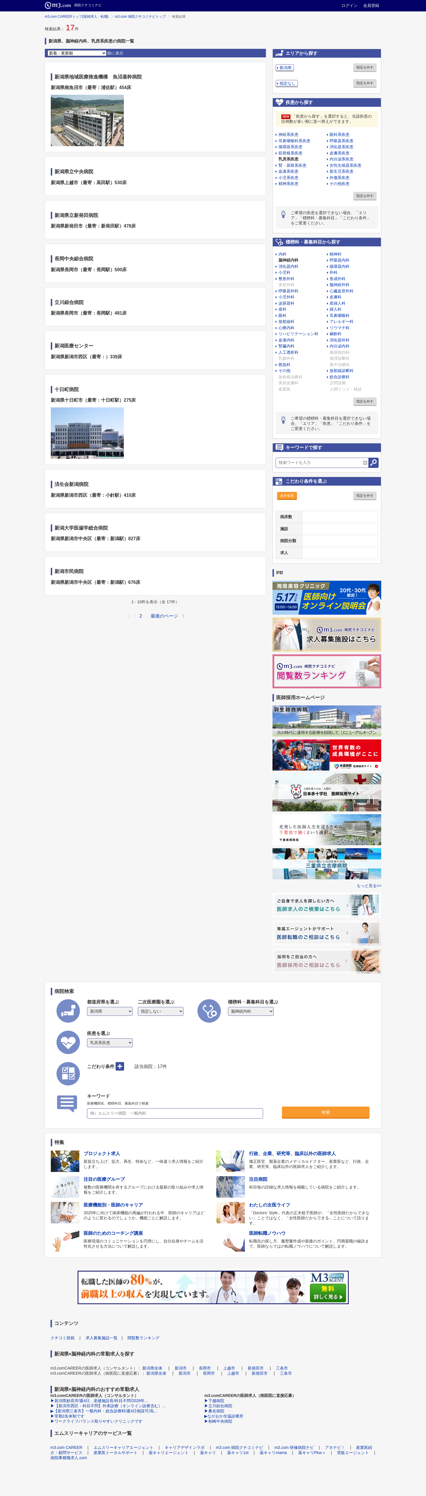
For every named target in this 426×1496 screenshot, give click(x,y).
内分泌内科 (340, 346)
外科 (334, 272)
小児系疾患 (288, 177)
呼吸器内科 (340, 260)
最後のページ (164, 616)
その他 (284, 370)
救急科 (284, 364)
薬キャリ (208, 1452)
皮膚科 (336, 297)
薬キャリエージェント (169, 1452)
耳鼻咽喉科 (340, 315)
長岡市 (205, 1368)
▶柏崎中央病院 (218, 1421)
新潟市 (181, 1368)
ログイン (350, 5)
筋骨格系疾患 (290, 153)
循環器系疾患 (290, 146)
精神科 (336, 254)
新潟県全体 (152, 1368)
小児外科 (286, 297)
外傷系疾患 (340, 177)
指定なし (288, 83)
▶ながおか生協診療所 (223, 1416)
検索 (326, 1112)
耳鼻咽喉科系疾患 (294, 140)
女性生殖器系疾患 (346, 165)
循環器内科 (340, 266)
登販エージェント (353, 1452)
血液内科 (286, 340)
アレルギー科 (342, 321)
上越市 (229, 1368)
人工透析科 (288, 352)
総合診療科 (340, 377)
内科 (282, 254)
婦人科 (336, 309)
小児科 (284, 272)
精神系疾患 (288, 183)
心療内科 (286, 327)
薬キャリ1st (238, 1452)
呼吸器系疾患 (342, 140)
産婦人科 (338, 303)
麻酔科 (336, 333)
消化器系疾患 (342, 146)
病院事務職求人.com (69, 1457)
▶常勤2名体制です (68, 1416)
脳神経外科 (340, 284)
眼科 (282, 315)
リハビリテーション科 (298, 333)
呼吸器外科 (288, 291)
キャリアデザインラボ (185, 1447)
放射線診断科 (342, 370)
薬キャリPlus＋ (312, 1452)
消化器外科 (340, 340)
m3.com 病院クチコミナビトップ (140, 17)
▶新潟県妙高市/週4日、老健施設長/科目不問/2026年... (99, 1400)
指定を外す (364, 67)
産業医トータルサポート (116, 1452)
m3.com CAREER (66, 1447)
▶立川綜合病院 (218, 1405)
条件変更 (287, 496)
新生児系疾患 (342, 171)
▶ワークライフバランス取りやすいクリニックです (96, 1421)
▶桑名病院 (214, 1411)
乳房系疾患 (288, 159)
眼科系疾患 (340, 134)
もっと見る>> (369, 885)
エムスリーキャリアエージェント (124, 1447)
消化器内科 (288, 266)
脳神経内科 (288, 260)
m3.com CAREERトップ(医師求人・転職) (77, 17)
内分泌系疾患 (342, 159)
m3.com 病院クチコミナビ (239, 1447)
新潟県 (286, 67)
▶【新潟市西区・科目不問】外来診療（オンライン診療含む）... (108, 1405)
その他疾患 (340, 183)
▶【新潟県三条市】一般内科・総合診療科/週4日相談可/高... (104, 1411)
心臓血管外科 (342, 291)
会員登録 (371, 5)
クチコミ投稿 (62, 1338)
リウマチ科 (340, 327)
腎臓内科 (286, 346)
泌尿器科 (286, 303)
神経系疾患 (288, 134)
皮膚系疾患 (340, 153)
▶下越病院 (214, 1400)
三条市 (282, 1368)
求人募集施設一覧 (102, 1338)
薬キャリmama (273, 1452)
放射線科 (286, 321)
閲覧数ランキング (144, 1338)
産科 (282, 309)
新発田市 (256, 1368)
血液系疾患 (288, 171)
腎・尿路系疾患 (292, 165)
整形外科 (286, 278)
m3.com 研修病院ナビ (294, 1447)
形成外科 (338, 278)
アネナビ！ (335, 1447)
